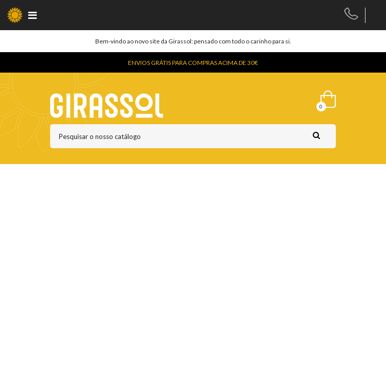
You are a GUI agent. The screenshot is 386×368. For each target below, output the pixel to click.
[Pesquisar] (193, 136)
